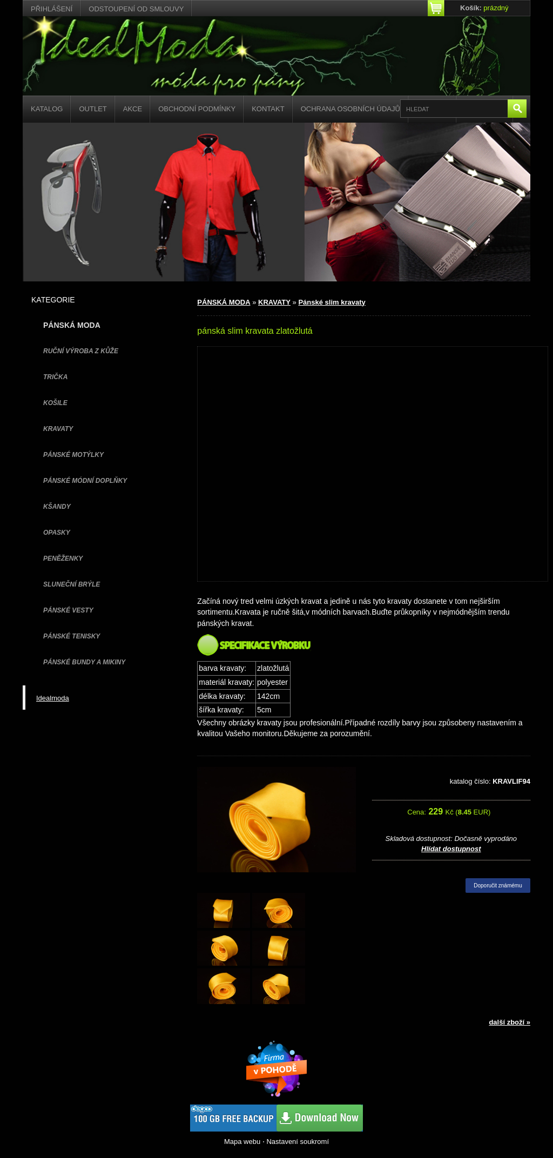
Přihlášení (51, 9)
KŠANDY (57, 506)
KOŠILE (55, 403)
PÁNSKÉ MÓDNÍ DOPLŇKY (85, 480)
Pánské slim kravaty (331, 302)
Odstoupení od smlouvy (136, 9)
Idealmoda (52, 698)
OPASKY (56, 532)
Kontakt (268, 109)
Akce (132, 109)
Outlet (92, 109)
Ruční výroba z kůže (80, 351)
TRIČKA (55, 377)
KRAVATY (58, 429)
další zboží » (509, 1022)
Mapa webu (242, 1141)
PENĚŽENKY (63, 558)
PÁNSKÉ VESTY (68, 610)
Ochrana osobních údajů (350, 109)
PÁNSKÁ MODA (223, 302)
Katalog (47, 109)
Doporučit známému (498, 885)
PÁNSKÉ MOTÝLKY (73, 455)
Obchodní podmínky (196, 109)
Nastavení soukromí (297, 1141)
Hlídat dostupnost (451, 849)
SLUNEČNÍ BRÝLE (71, 584)
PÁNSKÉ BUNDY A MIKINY (84, 662)
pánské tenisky (71, 636)
